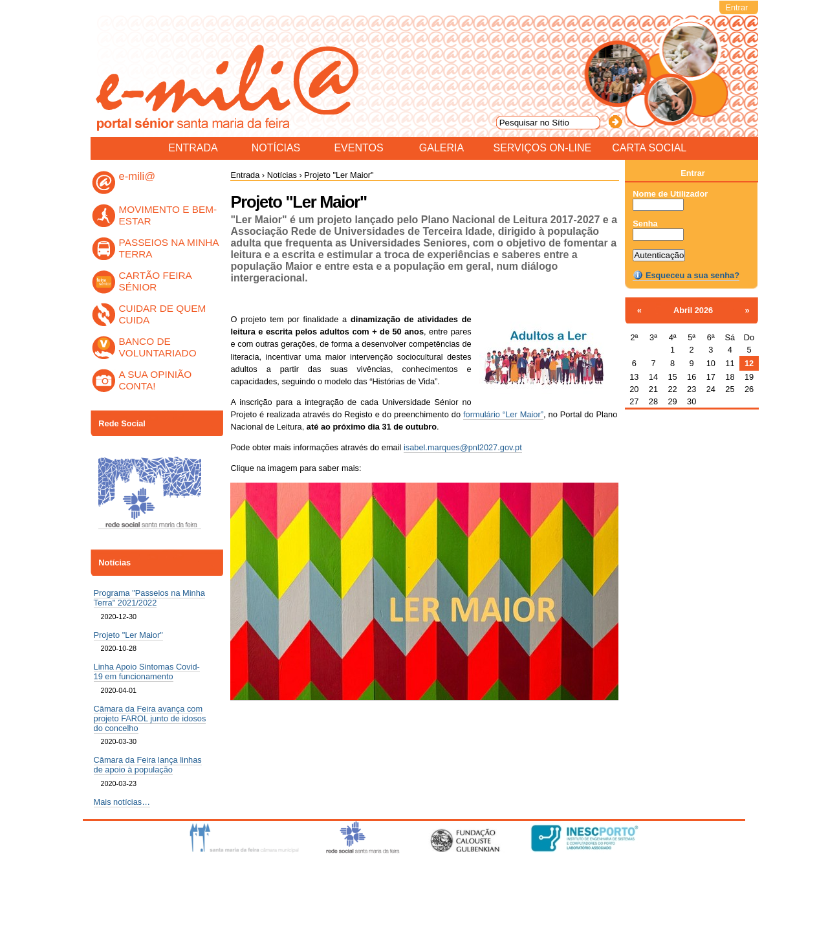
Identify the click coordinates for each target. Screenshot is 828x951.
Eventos (358, 147)
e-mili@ (137, 176)
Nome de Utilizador (670, 194)
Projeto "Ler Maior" (128, 635)
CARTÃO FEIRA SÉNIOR (155, 281)
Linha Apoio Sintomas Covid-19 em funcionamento (147, 671)
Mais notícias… (122, 802)
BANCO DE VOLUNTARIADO (158, 347)
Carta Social (649, 147)
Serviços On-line (543, 147)
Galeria (441, 147)
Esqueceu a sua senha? (686, 275)
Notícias (276, 147)
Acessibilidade (421, 877)
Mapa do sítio (359, 877)
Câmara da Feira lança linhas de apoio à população (148, 764)
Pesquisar (495, 20)
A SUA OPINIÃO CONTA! (155, 380)
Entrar (736, 7)
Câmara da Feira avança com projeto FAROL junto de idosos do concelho (150, 718)
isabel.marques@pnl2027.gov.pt (463, 447)
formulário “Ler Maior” (503, 414)
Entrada (192, 147)
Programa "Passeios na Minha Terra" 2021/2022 (149, 597)
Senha (645, 223)
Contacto (472, 877)
